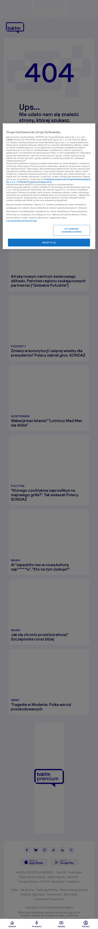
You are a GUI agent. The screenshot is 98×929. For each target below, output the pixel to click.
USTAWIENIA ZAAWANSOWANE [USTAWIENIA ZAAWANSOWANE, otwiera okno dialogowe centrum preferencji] (71, 230)
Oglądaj (61, 924)
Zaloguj (85, 924)
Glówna (12, 924)
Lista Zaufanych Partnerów (21, 221)
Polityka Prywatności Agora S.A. (34, 182)
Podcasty (36, 924)
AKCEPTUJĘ (49, 242)
